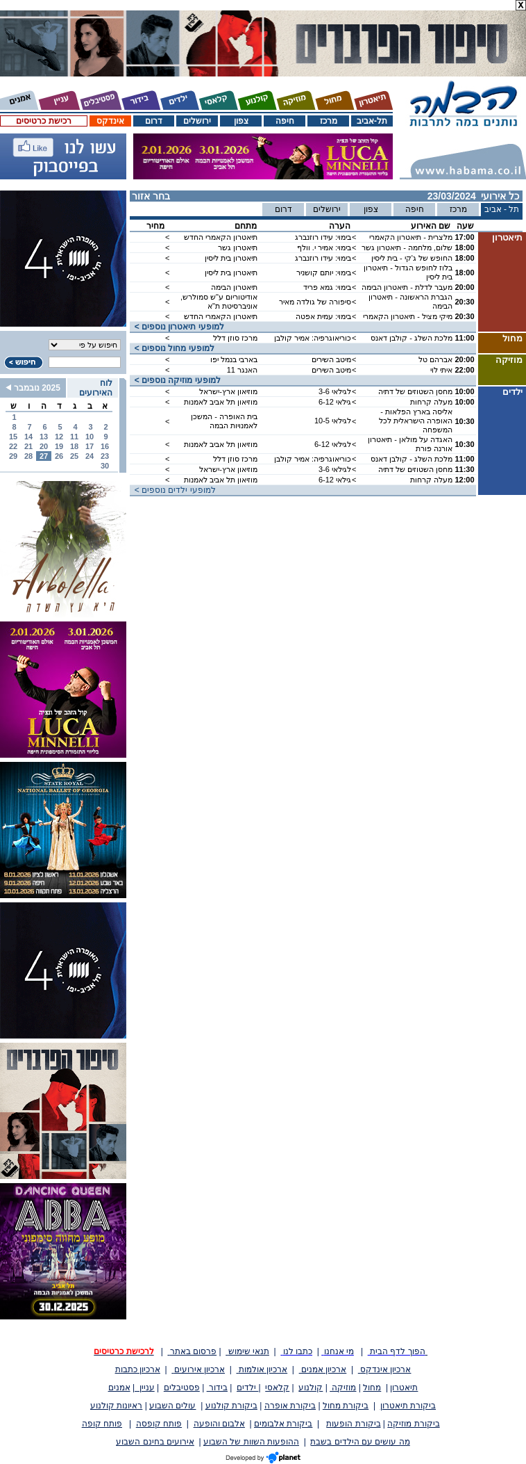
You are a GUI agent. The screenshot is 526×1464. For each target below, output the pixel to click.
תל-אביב (372, 121)
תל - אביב (502, 209)
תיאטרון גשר (237, 247)
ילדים (247, 1387)
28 (28, 456)
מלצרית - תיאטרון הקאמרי (410, 237)
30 (105, 466)
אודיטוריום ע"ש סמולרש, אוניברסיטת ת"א (218, 301)
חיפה (284, 121)
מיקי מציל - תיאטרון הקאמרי (407, 316)
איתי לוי (441, 370)
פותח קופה (102, 1424)
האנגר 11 (242, 370)
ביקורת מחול (345, 1405)
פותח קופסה (159, 1424)
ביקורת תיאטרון (408, 1405)
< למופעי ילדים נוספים (173, 490)
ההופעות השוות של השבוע (251, 1442)
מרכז (328, 121)
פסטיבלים (182, 1387)
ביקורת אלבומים (283, 1424)
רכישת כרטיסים (43, 121)
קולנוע (310, 1387)
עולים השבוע (172, 1405)
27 (44, 456)
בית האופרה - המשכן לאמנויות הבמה (224, 421)
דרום (153, 121)
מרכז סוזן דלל (235, 338)
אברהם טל (435, 359)
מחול (372, 1387)
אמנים (119, 1387)
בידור (217, 1387)
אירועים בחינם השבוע (155, 1442)
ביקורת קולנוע (231, 1405)
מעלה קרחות (431, 402)
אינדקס (110, 121)
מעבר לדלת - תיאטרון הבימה (407, 287)
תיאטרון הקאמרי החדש (220, 237)
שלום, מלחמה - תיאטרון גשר (407, 247)
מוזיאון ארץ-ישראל (228, 391)
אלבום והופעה (219, 1424)
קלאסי (277, 1387)
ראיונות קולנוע (116, 1405)
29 (13, 456)
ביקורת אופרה (290, 1405)
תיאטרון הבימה (234, 287)
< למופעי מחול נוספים (172, 348)
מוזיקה (343, 1387)
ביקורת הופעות (353, 1424)
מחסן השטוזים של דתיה (415, 391)
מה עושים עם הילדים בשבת (359, 1442)
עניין (145, 1387)
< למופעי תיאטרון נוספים (177, 327)
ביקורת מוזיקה (413, 1424)
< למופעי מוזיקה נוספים (175, 380)
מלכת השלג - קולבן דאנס (411, 338)
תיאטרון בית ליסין (231, 258)
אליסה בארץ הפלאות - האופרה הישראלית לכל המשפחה (415, 420)
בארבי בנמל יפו (233, 359)
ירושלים (197, 121)
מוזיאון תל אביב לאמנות (220, 402)
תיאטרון (404, 1387)
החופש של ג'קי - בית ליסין (411, 258)
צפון (241, 121)
